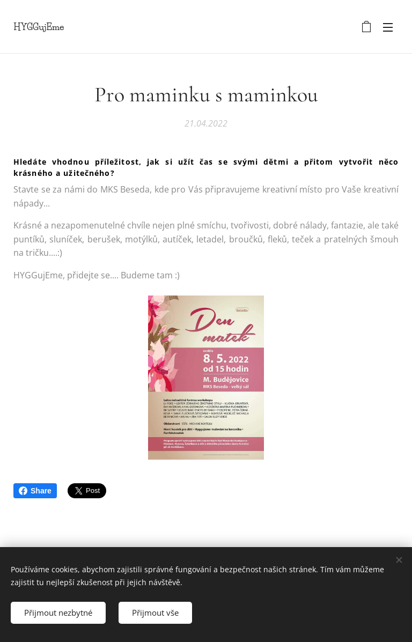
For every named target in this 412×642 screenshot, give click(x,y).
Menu (388, 27)
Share (35, 490)
